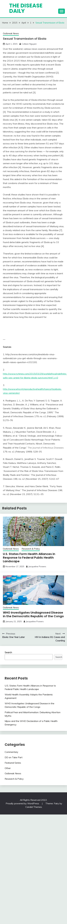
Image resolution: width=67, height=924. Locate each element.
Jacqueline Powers (37, 566)
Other (8, 768)
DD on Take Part (13, 757)
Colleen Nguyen (29, 44)
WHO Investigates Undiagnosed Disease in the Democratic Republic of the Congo (33, 614)
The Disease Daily (25, 8)
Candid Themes (33, 806)
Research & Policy (31, 548)
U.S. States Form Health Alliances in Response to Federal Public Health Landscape (29, 557)
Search (8, 652)
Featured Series (13, 762)
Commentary (11, 751)
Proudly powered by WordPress (23, 803)
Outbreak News (11, 33)
